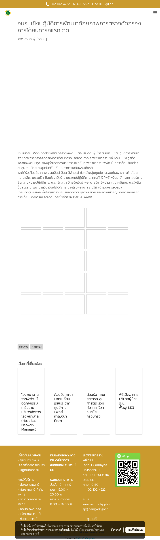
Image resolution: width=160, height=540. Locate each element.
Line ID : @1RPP (103, 3)
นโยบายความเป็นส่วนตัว (91, 529)
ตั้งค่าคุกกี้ (116, 529)
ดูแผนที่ (92, 518)
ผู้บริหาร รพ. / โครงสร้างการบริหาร (31, 462)
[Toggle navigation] (155, 13)
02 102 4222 (97, 489)
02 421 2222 (80, 3)
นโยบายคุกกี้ (32, 533)
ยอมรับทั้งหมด (135, 529)
